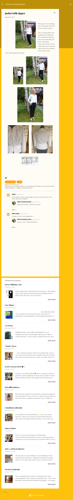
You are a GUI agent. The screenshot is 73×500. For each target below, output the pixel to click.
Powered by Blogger (36, 495)
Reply (13, 210)
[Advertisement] (66, 35)
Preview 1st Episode (12, 469)
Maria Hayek (16, 213)
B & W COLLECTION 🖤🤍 (15, 367)
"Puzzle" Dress (10, 346)
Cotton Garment (10, 182)
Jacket (19, 182)
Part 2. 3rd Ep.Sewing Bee (14, 449)
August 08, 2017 (20, 194)
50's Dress (9, 326)
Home (5, 492)
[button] (54, 13)
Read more (51, 299)
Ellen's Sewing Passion (15, 4)
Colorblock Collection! (13, 408)
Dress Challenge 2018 (13, 285)
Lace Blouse (9, 305)
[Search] (70, 4)
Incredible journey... (12, 387)
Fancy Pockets (10, 428)
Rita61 (14, 194)
